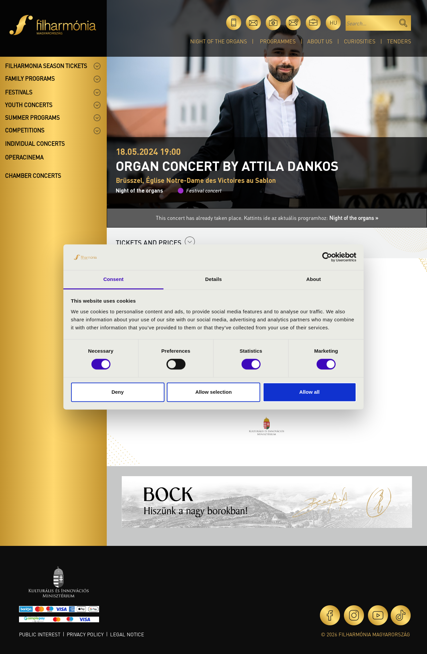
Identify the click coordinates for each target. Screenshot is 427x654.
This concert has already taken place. (200, 217)
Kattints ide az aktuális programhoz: (311, 217)
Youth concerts (28, 104)
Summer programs (32, 117)
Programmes (278, 41)
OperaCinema (24, 157)
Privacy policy (85, 634)
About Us (319, 41)
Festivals (18, 92)
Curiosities (359, 41)
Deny (117, 392)
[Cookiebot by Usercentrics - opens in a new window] (327, 257)
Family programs (30, 78)
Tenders (399, 41)
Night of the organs (218, 41)
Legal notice (127, 634)
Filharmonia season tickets (46, 65)
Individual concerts (35, 143)
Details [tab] (213, 279)
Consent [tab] (113, 279)
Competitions (24, 130)
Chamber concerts (33, 175)
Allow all (309, 392)
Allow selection (213, 392)
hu (333, 22)
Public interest (39, 634)
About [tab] (313, 279)
